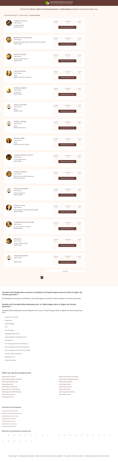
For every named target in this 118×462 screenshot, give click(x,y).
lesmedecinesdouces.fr (11, 15)
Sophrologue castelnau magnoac (69, 379)
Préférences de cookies (78, 456)
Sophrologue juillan (65, 384)
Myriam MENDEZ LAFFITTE (23, 155)
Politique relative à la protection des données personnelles (49, 456)
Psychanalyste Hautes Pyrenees (9, 424)
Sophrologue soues (64, 394)
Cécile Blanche (20, 71)
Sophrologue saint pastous (67, 392)
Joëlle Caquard (20, 105)
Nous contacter (67, 456)
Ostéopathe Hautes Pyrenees (8, 421)
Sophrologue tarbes (8, 397)
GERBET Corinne (20, 121)
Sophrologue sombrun (8, 394)
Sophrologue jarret (7, 384)
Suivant (65, 271)
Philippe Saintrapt (21, 189)
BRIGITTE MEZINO (20, 54)
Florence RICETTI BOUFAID (24, 222)
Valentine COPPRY (21, 256)
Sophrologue (24, 15)
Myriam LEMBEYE (20, 88)
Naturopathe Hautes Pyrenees (9, 418)
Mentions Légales (13, 456)
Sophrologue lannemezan (9, 386)
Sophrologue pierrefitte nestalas (11, 392)
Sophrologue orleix (64, 389)
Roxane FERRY (19, 138)
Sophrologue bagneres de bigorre (12, 379)
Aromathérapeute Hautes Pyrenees (10, 411)
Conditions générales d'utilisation (26, 456)
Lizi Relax (17, 239)
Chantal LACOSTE (20, 21)
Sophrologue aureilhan (9, 376)
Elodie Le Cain (19, 205)
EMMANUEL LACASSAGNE (23, 38)
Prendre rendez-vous (67, 27)
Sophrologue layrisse (65, 386)
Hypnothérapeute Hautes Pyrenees (10, 416)
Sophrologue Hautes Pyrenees (9, 426)
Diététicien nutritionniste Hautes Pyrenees (12, 413)
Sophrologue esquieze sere (10, 381)
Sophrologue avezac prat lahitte (68, 376)
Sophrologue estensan (65, 381)
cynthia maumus (20, 172)
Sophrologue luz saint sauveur (11, 389)
